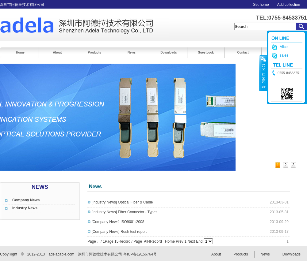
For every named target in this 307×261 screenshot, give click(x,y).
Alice (284, 47)
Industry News (24, 208)
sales (284, 55)
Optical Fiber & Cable (135, 202)
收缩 (263, 73)
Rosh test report (134, 231)
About (57, 52)
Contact (242, 52)
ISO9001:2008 (132, 222)
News (132, 52)
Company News (26, 200)
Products (94, 52)
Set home (261, 4)
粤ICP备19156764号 (140, 254)
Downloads (168, 52)
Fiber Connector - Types (137, 212)
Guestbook (206, 52)
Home (20, 52)
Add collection (288, 4)
